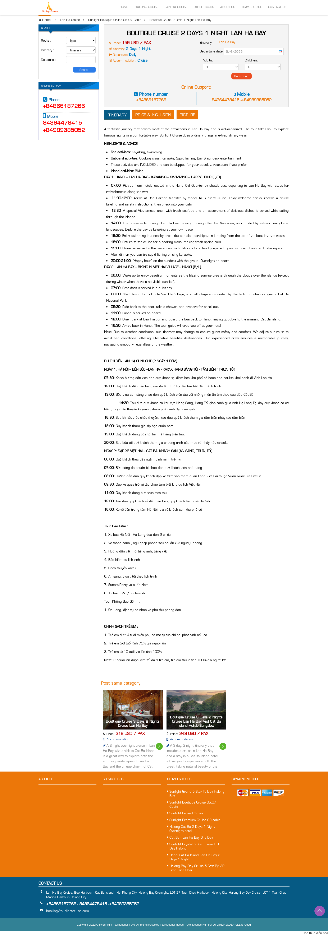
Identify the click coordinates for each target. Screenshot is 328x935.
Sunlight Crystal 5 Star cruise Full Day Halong (194, 846)
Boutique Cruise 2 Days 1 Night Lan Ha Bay (180, 20)
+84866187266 (151, 99)
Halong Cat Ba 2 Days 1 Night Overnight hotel (192, 828)
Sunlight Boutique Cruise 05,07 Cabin (114, 20)
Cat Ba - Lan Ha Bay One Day (191, 837)
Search (84, 70)
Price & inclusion (153, 114)
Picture (187, 114)
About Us (227, 7)
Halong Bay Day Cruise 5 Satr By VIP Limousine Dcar (196, 868)
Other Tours (204, 7)
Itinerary (117, 114)
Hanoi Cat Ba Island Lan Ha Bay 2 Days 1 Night (194, 857)
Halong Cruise (146, 7)
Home (124, 7)
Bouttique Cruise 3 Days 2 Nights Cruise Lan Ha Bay (133, 723)
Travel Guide (251, 7)
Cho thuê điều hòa (315, 933)
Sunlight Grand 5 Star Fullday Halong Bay (196, 793)
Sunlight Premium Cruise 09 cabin (194, 820)
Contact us (277, 7)
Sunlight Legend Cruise (186, 813)
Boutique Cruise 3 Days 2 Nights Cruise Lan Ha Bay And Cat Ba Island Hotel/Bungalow (196, 721)
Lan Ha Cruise (176, 7)
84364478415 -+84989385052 (242, 99)
